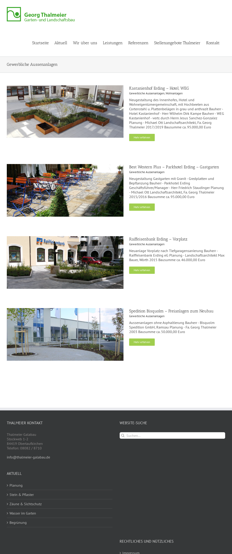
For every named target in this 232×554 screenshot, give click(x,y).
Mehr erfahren (142, 137)
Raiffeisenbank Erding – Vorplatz (158, 239)
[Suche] (123, 435)
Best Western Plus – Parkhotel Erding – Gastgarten (174, 166)
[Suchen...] (172, 435)
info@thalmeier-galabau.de (28, 457)
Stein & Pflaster (22, 494)
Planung (16, 485)
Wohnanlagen (174, 93)
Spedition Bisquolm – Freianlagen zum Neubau (171, 311)
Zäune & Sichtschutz (26, 504)
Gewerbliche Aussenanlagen (146, 93)
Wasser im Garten (23, 513)
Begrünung (18, 522)
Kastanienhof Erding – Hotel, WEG (159, 88)
